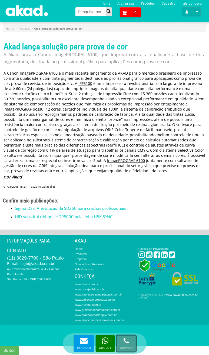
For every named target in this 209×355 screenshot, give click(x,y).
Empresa (81, 259)
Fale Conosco (191, 3)
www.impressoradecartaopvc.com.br (98, 294)
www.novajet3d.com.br (90, 289)
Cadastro (168, 3)
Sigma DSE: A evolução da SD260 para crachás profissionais (70, 208)
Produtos (148, 3)
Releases (24, 28)
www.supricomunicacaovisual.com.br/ (99, 320)
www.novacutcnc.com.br (181, 295)
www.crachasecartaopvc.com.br (96, 315)
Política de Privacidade (153, 248)
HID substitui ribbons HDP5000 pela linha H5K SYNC (63, 216)
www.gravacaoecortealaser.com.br (97, 309)
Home (105, 3)
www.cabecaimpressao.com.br (95, 299)
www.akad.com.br (86, 284)
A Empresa (125, 3)
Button (10, 350)
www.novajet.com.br (88, 304)
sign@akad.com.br (37, 263)
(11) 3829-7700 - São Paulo (35, 258)
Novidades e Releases (89, 264)
